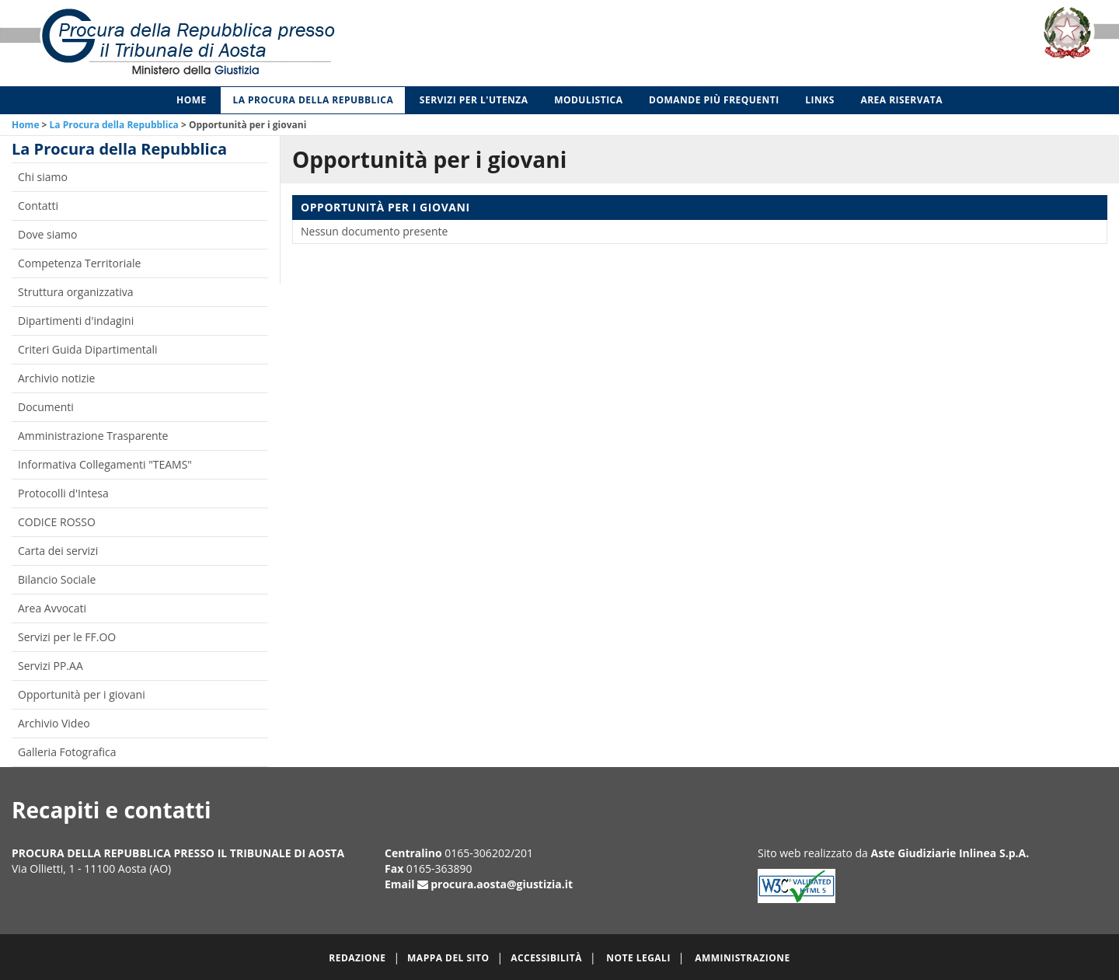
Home (191, 99)
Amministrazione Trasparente (93, 435)
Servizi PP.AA (50, 665)
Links (820, 99)
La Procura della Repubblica (312, 99)
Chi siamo (43, 176)
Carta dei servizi (58, 550)
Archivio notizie (56, 378)
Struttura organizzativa (76, 291)
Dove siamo (47, 234)
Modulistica (588, 99)
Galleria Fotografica (67, 752)
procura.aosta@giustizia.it (502, 884)
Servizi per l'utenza (474, 99)
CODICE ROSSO (57, 521)
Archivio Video (54, 723)
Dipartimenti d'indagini (76, 320)
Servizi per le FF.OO (67, 637)
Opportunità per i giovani (81, 694)
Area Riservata (901, 99)
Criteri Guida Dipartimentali (88, 349)
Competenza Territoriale (79, 263)
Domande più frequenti (714, 99)
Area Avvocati (52, 608)
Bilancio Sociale (57, 579)
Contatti (38, 205)
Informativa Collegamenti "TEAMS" (105, 464)
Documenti (46, 406)
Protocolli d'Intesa (63, 493)
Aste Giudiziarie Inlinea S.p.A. (950, 853)
